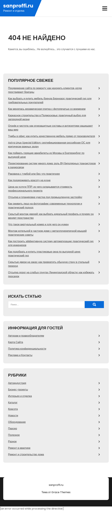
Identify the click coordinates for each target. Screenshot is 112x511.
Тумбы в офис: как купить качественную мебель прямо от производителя (51, 136)
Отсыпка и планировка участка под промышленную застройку (45, 197)
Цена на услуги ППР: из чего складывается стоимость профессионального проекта (40, 189)
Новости (13, 415)
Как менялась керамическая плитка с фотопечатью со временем (46, 109)
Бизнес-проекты (18, 389)
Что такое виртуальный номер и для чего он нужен (38, 224)
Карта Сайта (15, 342)
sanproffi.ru (18, 6)
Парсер (12, 428)
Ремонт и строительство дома (26, 454)
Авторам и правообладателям (26, 336)
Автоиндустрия (17, 383)
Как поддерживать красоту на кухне (29, 180)
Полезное (14, 435)
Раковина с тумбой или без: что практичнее (34, 174)
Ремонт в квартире (19, 448)
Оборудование (17, 422)
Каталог (12, 402)
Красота (13, 409)
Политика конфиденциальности (27, 349)
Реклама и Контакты (20, 355)
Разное (12, 441)
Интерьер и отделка (20, 396)
